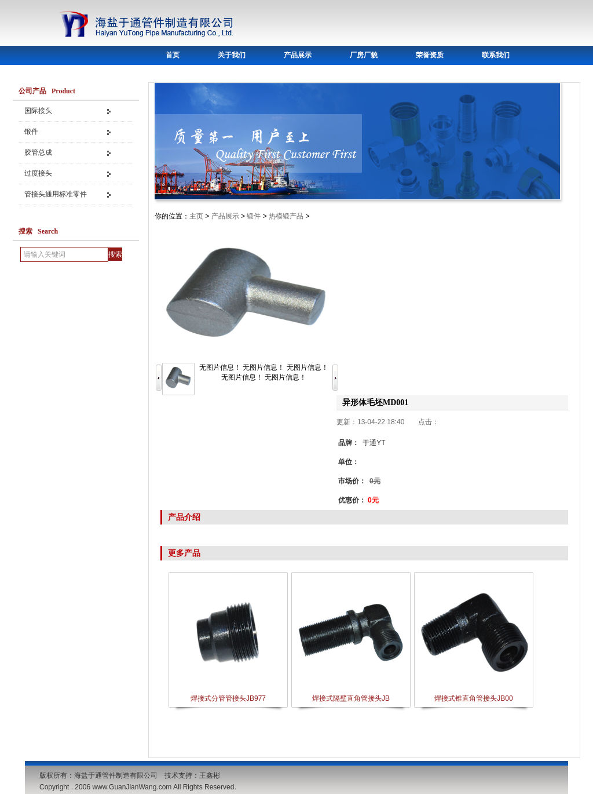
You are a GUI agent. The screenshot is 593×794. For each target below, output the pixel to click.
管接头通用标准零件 (55, 194)
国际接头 (38, 111)
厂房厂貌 (364, 55)
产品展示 (298, 55)
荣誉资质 (430, 55)
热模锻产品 (286, 216)
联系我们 (496, 55)
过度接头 (38, 173)
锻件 (31, 132)
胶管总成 (38, 152)
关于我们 (232, 55)
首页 (173, 55)
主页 (196, 216)
